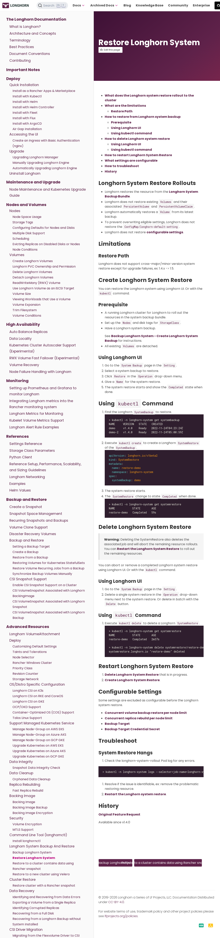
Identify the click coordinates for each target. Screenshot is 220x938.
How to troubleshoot (122, 166)
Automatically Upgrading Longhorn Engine (45, 168)
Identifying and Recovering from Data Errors (46, 897)
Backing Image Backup (30, 807)
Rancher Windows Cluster (32, 663)
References (17, 436)
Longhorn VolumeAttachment (34, 634)
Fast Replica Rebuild (28, 790)
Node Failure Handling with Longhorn (40, 371)
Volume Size (22, 294)
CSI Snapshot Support (28, 579)
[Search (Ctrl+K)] (52, 5)
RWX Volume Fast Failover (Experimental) (44, 358)
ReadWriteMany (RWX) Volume (36, 283)
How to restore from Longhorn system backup (143, 116)
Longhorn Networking (27, 477)
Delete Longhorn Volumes (32, 272)
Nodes (14, 211)
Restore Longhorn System (34, 858)
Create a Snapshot (25, 507)
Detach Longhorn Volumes (33, 277)
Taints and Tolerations (30, 652)
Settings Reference (25, 443)
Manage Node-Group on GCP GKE (39, 740)
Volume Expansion (26, 304)
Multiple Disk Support (29, 233)
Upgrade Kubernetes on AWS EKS (38, 745)
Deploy (13, 78)
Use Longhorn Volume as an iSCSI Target (43, 288)
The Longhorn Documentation (36, 19)
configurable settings (165, 232)
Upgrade (16, 151)
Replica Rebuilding (24, 784)
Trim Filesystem (25, 310)
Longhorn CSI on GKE (28, 701)
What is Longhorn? (25, 26)
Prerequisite (121, 122)
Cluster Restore (22, 879)
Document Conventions (29, 53)
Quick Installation (24, 85)
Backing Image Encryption (33, 813)
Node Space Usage (27, 217)
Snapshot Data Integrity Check (36, 767)
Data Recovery (21, 891)
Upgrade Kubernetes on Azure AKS (39, 751)
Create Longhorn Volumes (33, 261)
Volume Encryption (27, 824)
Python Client (20, 457)
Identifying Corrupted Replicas (36, 908)
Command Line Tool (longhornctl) (38, 835)
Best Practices (21, 47)
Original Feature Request (119, 814)
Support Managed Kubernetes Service (41, 723)
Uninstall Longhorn (24, 173)
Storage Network (26, 679)
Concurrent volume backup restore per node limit (146, 713)
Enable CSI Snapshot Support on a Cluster (45, 585)
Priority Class (22, 668)
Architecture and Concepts (32, 33)
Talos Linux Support (27, 718)
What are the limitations (125, 105)
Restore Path (121, 111)
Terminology (19, 40)
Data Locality (20, 338)
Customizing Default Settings (35, 646)
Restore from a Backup (30, 557)
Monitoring (17, 380)
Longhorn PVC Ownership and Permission (44, 266)
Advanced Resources (27, 626)
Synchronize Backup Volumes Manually (42, 574)
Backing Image (22, 796)
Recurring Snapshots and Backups (38, 520)
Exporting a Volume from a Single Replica (44, 902)
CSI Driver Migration (26, 929)
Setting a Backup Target (31, 546)
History (111, 171)
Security (16, 818)
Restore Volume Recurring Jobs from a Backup (48, 568)
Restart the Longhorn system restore (135, 794)
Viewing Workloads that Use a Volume (42, 299)
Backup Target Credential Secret (132, 729)
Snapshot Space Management (35, 513)
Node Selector (23, 657)
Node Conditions (25, 249)
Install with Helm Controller (33, 107)
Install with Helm (25, 102)
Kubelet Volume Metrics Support (36, 420)
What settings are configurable (131, 160)
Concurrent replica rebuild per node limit (139, 718)
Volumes (16, 255)
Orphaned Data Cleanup (31, 779)
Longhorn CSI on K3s (28, 690)
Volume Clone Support (28, 527)
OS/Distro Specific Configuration (37, 684)
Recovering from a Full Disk (33, 913)
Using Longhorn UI (126, 128)
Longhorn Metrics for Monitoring (36, 413)
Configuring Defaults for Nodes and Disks (44, 227)
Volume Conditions (27, 315)
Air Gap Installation (27, 129)
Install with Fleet (25, 112)
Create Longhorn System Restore (132, 680)
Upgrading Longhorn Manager (35, 157)
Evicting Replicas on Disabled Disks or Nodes (46, 244)
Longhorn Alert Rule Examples (34, 427)
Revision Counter (25, 673)
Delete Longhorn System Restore (132, 674)
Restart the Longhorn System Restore (148, 549)
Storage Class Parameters (32, 450)
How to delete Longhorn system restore (137, 139)
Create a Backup (25, 552)
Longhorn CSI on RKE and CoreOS (38, 696)
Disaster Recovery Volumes (32, 534)
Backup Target (117, 723)
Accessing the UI (23, 134)
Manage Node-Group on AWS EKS (38, 729)
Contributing (20, 60)
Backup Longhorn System (32, 852)
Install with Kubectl (27, 96)
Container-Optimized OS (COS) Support (43, 712)
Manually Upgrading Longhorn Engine (41, 162)
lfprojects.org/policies (121, 916)
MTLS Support (23, 829)
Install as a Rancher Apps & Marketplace (44, 91)
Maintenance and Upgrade (33, 182)
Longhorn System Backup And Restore (41, 846)
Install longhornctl (26, 841)
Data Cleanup (21, 773)
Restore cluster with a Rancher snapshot (44, 885)
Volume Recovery (24, 365)
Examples (17, 483)
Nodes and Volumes (26, 204)
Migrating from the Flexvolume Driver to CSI (46, 935)
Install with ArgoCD (27, 123)
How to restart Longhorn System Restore (138, 155)
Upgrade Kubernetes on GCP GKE (38, 756)
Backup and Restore (26, 499)
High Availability (23, 324)
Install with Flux (24, 118)
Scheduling (21, 238)
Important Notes (23, 69)
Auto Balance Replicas (28, 331)
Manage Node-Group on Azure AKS (39, 734)
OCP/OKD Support (27, 707)
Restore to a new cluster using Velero (41, 874)
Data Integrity (21, 761)
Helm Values (20, 490)
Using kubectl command (131, 133)
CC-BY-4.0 (116, 902)
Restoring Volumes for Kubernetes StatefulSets (49, 563)
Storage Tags (23, 222)
